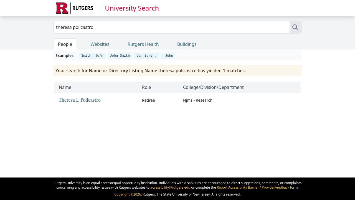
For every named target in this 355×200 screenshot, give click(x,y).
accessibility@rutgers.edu (170, 187)
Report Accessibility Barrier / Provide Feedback (253, 187)
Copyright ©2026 (127, 194)
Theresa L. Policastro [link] (80, 100)
